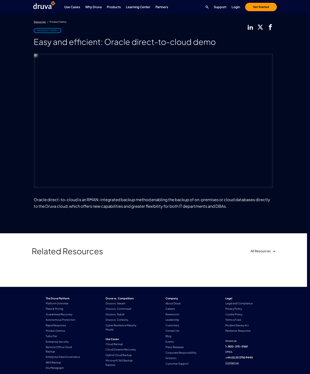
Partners (161, 7)
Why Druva (93, 7)
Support (220, 7)
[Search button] (206, 7)
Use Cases (72, 7)
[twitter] (260, 27)
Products (114, 7)
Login (236, 7)
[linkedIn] (250, 27)
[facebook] (270, 27)
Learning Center (138, 7)
